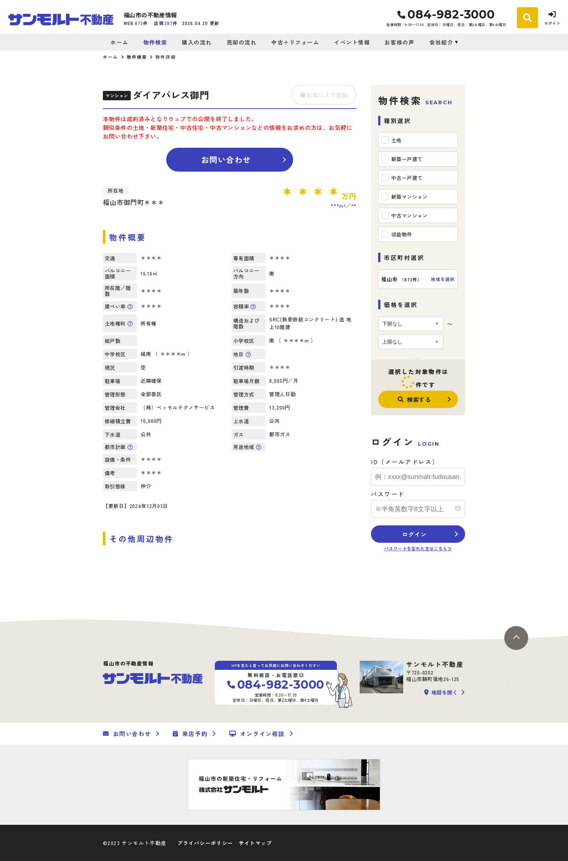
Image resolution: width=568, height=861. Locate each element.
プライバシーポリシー (205, 842)
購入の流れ (197, 42)
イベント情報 (352, 42)
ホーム (119, 42)
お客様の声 (400, 42)
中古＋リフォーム (295, 42)
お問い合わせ (226, 159)
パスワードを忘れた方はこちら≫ (418, 548)
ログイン (414, 534)
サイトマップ (255, 842)
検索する (414, 399)
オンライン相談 (257, 733)
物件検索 (155, 42)
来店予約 (190, 733)
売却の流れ (242, 42)
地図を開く (441, 692)
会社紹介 (441, 42)
